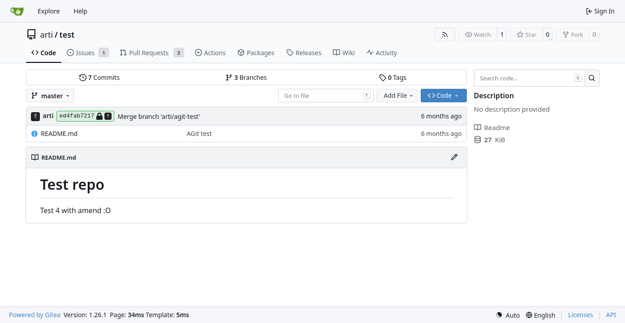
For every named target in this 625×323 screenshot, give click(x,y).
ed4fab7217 (85, 116)
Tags (392, 77)
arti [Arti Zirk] (48, 115)
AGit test (199, 133)
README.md (59, 133)
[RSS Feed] (445, 34)
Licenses (580, 314)
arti (46, 34)
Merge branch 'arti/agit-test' (158, 116)
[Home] (17, 11)
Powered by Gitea (34, 314)
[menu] (508, 315)
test (66, 34)
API (611, 314)
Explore (49, 11)
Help (80, 11)
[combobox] (326, 95)
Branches (246, 77)
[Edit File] (454, 157)
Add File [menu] (399, 95)
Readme (492, 127)
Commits (99, 77)
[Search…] (592, 78)
